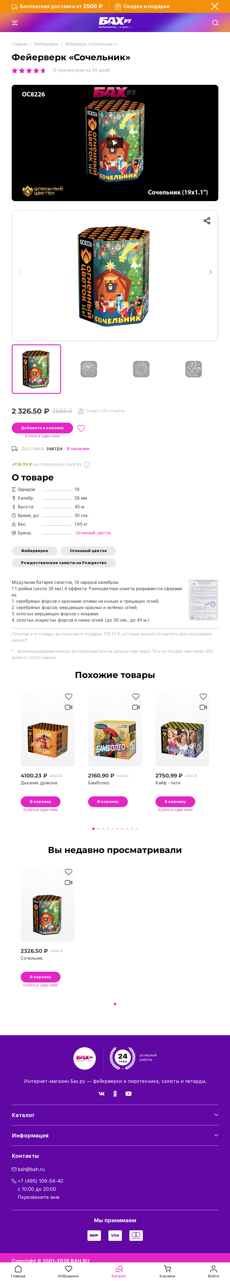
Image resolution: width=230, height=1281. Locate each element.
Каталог (23, 1115)
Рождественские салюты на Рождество (64, 562)
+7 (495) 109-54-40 (40, 1181)
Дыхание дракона (39, 782)
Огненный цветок (88, 550)
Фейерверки (34, 550)
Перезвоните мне (39, 1197)
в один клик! (42, 436)
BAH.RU (80, 1261)
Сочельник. (32, 958)
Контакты (25, 1156)
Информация (30, 1135)
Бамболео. (99, 782)
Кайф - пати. (168, 782)
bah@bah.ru (31, 1169)
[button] (21, 275)
